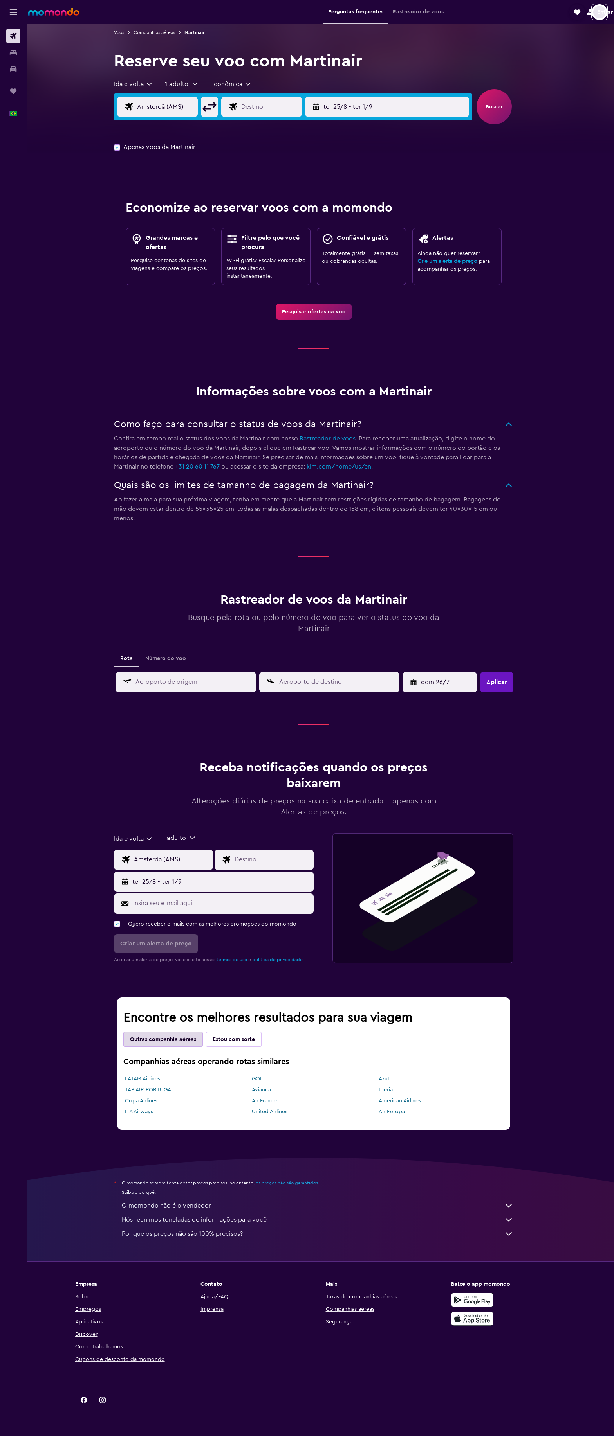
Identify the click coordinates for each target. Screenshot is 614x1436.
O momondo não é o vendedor (324, 1205)
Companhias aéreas (161, 32)
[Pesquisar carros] (13, 69)
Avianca (268, 1090)
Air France (271, 1101)
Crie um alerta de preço (454, 261)
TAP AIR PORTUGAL (156, 1090)
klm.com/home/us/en (346, 467)
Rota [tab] (133, 658)
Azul (390, 1079)
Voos (126, 32)
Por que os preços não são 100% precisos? (324, 1233)
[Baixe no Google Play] (480, 1300)
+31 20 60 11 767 (204, 467)
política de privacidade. (285, 959)
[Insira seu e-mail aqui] (228, 903)
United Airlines (276, 1111)
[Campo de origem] (180, 106)
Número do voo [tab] (172, 658)
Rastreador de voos (335, 438)
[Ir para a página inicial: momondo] (53, 12)
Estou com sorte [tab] (241, 1039)
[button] (13, 12)
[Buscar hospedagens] (13, 52)
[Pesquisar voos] (13, 36)
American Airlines (406, 1101)
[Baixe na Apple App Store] (480, 1319)
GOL (263, 1079)
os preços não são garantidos (294, 1183)
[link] (320, 312)
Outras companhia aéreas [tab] (170, 1039)
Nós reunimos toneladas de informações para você (324, 1219)
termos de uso (239, 959)
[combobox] (140, 84)
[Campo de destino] (284, 106)
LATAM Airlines (149, 1079)
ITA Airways (146, 1111)
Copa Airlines (148, 1101)
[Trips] (13, 91)
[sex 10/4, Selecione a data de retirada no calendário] (448, 682)
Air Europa (398, 1111)
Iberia (392, 1090)
